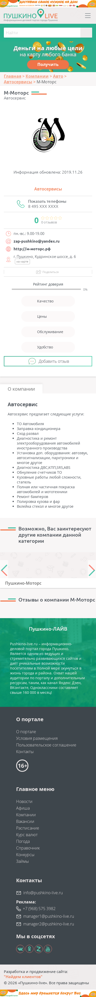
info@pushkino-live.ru (43, 893)
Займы (22, 861)
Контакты (25, 751)
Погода (23, 841)
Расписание (27, 828)
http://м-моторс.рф (32, 249)
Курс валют (27, 834)
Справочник (28, 848)
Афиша (23, 808)
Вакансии (25, 821)
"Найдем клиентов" (23, 976)
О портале (26, 731)
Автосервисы (48, 189)
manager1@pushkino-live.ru (48, 916)
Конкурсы (25, 854)
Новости (24, 801)
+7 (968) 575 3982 (39, 908)
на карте (22, 261)
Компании (26, 815)
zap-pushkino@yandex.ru (37, 241)
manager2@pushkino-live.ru (48, 924)
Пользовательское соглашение (46, 745)
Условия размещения (37, 738)
